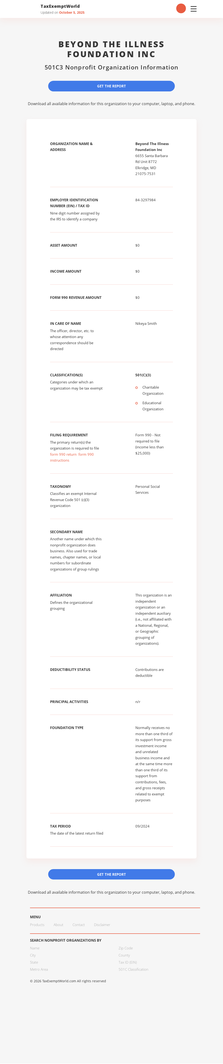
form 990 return (63, 454)
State (34, 962)
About (58, 924)
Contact (79, 924)
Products (37, 924)
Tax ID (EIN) (128, 962)
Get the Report (111, 86)
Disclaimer (102, 924)
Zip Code (126, 948)
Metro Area (39, 969)
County (124, 955)
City (33, 955)
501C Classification (133, 969)
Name (34, 948)
